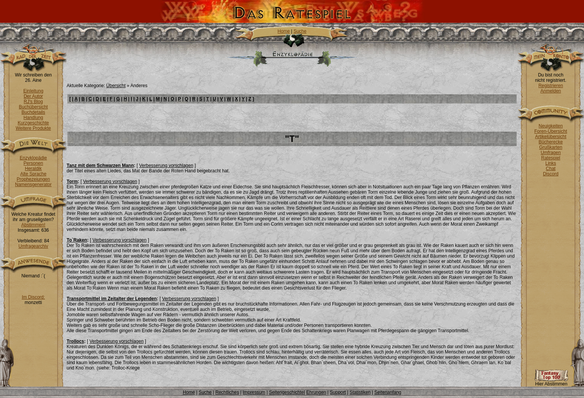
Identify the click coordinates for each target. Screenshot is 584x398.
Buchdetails (33, 112)
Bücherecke (551, 142)
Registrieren (550, 85)
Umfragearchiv (33, 246)
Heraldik (33, 168)
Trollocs (75, 341)
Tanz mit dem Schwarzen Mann (100, 165)
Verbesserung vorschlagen (166, 165)
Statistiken (359, 392)
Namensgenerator (33, 184)
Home (284, 31)
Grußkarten (550, 147)
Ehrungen (316, 392)
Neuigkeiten (551, 126)
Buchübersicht (33, 107)
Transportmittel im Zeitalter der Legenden (112, 298)
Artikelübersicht (550, 136)
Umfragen (551, 152)
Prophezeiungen (33, 179)
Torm (72, 181)
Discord (550, 174)
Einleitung (33, 91)
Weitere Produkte (33, 128)
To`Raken (77, 240)
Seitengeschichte (286, 392)
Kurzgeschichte (33, 123)
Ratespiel (550, 158)
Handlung (33, 117)
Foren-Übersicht (550, 131)
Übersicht (116, 85)
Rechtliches (227, 392)
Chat (550, 168)
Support (338, 392)
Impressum (254, 392)
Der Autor (33, 96)
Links (550, 163)
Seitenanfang (387, 392)
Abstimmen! (33, 225)
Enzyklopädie (33, 158)
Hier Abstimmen (551, 382)
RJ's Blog (33, 101)
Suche (300, 31)
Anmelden (550, 91)
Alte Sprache (33, 174)
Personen (33, 163)
